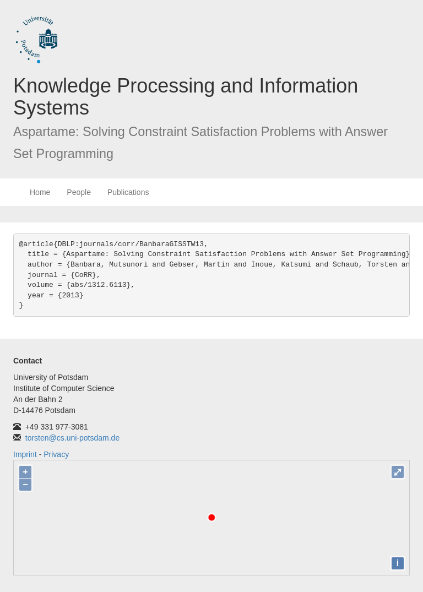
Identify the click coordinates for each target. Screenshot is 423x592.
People (79, 192)
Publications (128, 192)
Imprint (25, 454)
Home (40, 192)
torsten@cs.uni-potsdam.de (72, 437)
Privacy (56, 454)
